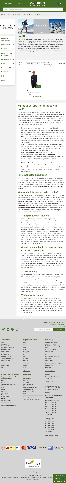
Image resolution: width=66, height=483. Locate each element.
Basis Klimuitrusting (50, 344)
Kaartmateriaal (49, 362)
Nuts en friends (5, 396)
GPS (2, 387)
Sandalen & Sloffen (6, 356)
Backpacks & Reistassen (51, 342)
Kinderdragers (49, 365)
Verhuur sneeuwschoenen (30, 387)
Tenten (3, 363)
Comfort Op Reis (5, 362)
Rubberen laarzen (6, 402)
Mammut (25, 362)
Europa (3, 367)
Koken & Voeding (5, 346)
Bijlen (46, 347)
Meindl (25, 344)
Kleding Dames (5, 365)
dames (60, 44)
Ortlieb (25, 367)
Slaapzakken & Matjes (7, 358)
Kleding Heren (5, 351)
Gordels (3, 386)
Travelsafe (26, 363)
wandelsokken (21, 48)
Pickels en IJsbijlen (6, 400)
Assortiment (12, 4)
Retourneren (26, 380)
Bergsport (4, 344)
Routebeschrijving (28, 384)
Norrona (25, 358)
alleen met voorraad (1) (48, 63)
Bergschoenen (5, 353)
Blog (24, 393)
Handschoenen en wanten (52, 356)
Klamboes (48, 367)
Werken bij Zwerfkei (28, 391)
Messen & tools (5, 395)
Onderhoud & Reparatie (10, 374)
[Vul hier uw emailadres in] (43, 329)
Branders (3, 382)
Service (25, 386)
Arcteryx (25, 346)
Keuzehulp (49, 340)
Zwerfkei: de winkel (28, 389)
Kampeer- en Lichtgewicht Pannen (54, 363)
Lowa (24, 347)
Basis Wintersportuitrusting (52, 346)
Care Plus (25, 360)
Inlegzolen (48, 358)
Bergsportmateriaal (6, 378)
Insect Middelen (5, 360)
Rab (24, 356)
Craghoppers (26, 351)
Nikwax (25, 365)
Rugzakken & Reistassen (7, 347)
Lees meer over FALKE (23, 55)
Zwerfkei (25, 353)
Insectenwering (49, 360)
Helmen (3, 389)
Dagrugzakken (49, 351)
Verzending (26, 382)
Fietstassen (48, 355)
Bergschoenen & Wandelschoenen (10, 377)
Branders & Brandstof (51, 349)
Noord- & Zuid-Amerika (7, 355)
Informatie (27, 374)
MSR (24, 349)
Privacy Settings (33, 472)
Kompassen (4, 393)
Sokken (3, 342)
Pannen (3, 398)
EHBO (46, 353)
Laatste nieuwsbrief (28, 398)
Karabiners (4, 391)
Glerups (25, 342)
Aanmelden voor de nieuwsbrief (31, 399)
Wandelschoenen (5, 349)
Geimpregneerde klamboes (8, 384)
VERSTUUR (59, 329)
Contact (25, 377)
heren (19, 46)
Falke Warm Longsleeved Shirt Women (33, 93)
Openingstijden (27, 378)
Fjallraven (25, 355)
